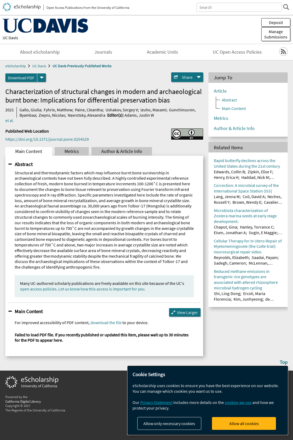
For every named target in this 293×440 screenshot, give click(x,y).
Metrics (72, 151)
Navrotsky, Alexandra (86, 115)
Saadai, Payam (265, 257)
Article (220, 91)
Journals (103, 52)
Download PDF (21, 77)
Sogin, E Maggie (263, 232)
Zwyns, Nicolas (52, 115)
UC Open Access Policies (237, 52)
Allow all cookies (244, 423)
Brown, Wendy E (246, 202)
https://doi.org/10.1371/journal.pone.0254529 (47, 139)
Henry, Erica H (226, 177)
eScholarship (15, 66)
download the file (106, 322)
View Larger (187, 312)
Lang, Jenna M (227, 196)
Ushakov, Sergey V (122, 109)
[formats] (41, 77)
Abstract (24, 164)
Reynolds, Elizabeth (231, 257)
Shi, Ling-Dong (227, 293)
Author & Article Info (121, 151)
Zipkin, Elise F (260, 171)
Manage (275, 34)
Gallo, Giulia (30, 109)
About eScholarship (40, 52)
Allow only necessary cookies (169, 423)
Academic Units (162, 52)
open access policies (38, 289)
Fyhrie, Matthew (58, 109)
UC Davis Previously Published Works (82, 66)
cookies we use (238, 402)
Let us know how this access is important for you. (102, 289)
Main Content (28, 151)
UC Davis (10, 37)
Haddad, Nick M (255, 177)
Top (284, 362)
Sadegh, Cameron (230, 263)
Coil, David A (254, 196)
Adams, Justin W (139, 115)
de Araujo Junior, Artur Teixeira (242, 301)
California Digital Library (23, 401)
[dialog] (208, 400)
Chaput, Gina (225, 227)
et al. (9, 120)
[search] (286, 7)
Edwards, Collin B (229, 171)
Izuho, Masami (153, 109)
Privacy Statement (156, 402)
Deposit (276, 22)
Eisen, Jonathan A (230, 232)
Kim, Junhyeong (248, 299)
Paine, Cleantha (89, 109)
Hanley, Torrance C (256, 227)
